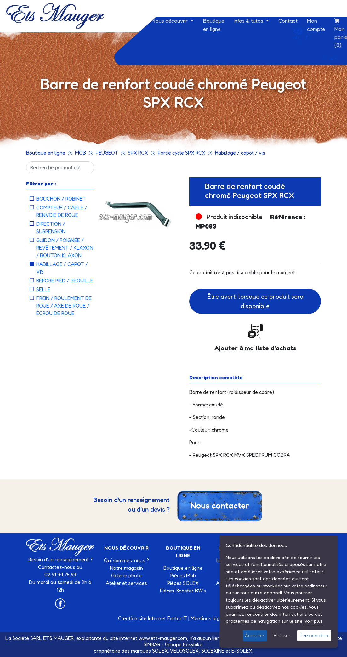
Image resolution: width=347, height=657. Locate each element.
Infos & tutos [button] (249, 20)
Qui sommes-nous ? (126, 560)
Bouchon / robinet (61, 198)
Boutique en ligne (213, 24)
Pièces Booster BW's (183, 590)
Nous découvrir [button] (170, 20)
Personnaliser (314, 635)
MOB (80, 153)
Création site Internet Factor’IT (152, 618)
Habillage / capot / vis (240, 153)
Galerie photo (126, 575)
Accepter (255, 635)
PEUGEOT (107, 153)
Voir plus (313, 621)
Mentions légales (210, 618)
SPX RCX (138, 153)
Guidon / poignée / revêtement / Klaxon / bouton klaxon (64, 247)
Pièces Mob (183, 575)
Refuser (282, 635)
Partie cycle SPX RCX (181, 153)
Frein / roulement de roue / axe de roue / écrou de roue (64, 305)
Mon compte (316, 24)
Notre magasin (126, 568)
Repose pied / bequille (64, 280)
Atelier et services (126, 583)
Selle (43, 289)
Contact (288, 20)
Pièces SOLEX (183, 583)
